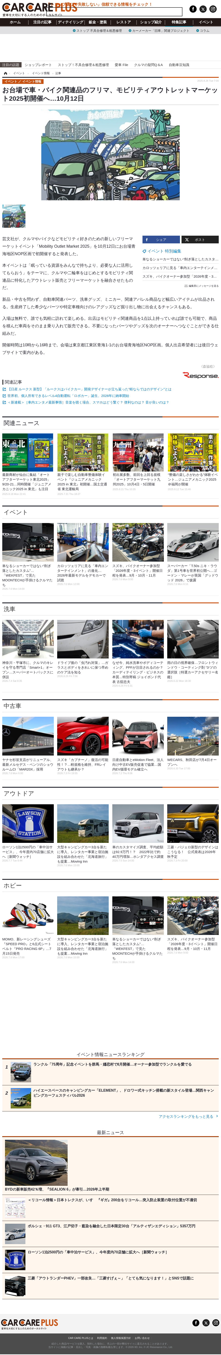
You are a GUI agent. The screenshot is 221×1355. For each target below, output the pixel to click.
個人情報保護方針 (121, 1338)
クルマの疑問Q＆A (148, 65)
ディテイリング (70, 22)
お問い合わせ (142, 1338)
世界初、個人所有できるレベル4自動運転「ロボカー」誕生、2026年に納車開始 (68, 396)
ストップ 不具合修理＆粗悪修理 (99, 30)
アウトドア (19, 793)
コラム (204, 30)
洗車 (9, 609)
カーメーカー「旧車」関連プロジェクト (160, 30)
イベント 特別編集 (164, 251)
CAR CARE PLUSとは (80, 1338)
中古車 (12, 706)
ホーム (15, 22)
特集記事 (179, 22)
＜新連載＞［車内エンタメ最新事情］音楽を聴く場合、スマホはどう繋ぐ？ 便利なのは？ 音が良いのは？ (88, 402)
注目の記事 (42, 22)
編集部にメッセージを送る (202, 285)
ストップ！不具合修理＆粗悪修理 (83, 65)
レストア (123, 22)
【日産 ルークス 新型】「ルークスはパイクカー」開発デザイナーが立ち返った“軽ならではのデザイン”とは (89, 389)
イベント (206, 22)
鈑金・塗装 (98, 22)
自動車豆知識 (179, 65)
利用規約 (102, 1338)
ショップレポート (38, 65)
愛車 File (121, 65)
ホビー (13, 885)
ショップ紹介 (151, 22)
